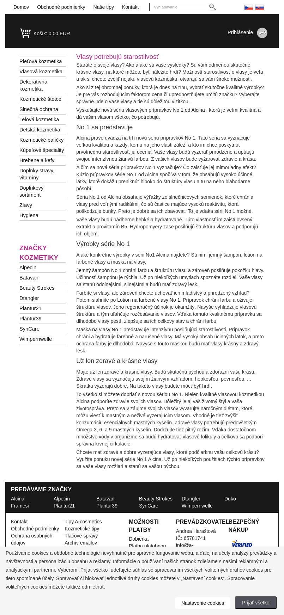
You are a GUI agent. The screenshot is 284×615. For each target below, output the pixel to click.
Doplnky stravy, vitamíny (36, 174)
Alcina (17, 499)
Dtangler (29, 298)
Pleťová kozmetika (40, 61)
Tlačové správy (81, 536)
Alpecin (27, 267)
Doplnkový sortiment (31, 191)
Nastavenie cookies (202, 603)
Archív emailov (81, 543)
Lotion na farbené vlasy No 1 (148, 300)
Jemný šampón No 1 (98, 270)
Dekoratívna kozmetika (33, 85)
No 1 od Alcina (189, 110)
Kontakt (130, 7)
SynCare (29, 329)
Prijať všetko (256, 602)
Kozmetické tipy (82, 528)
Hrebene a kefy (36, 160)
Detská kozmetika (39, 130)
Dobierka (139, 539)
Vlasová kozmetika (40, 71)
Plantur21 (30, 308)
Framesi (20, 506)
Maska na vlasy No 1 (99, 329)
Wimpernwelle (35, 339)
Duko (230, 499)
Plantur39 (30, 318)
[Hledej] (212, 7)
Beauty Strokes (36, 288)
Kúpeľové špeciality (41, 150)
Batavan (28, 278)
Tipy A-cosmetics (83, 521)
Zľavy (25, 205)
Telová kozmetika (39, 119)
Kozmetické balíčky (41, 140)
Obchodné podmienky (61, 7)
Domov (21, 7)
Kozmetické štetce (40, 99)
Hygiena (28, 215)
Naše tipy (103, 7)
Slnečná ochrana (38, 109)
